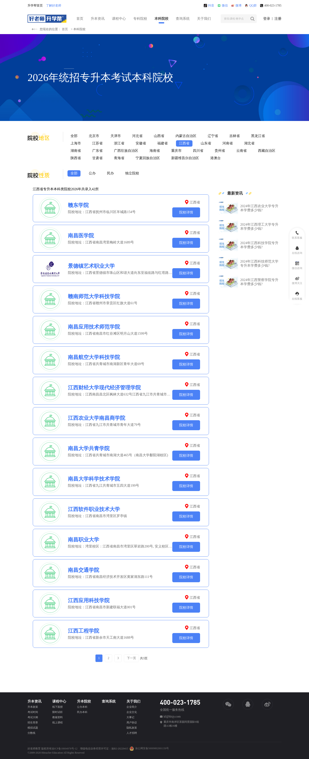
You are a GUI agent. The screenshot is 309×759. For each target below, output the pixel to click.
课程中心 (119, 18)
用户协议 (132, 722)
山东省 (206, 143)
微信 (222, 5)
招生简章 (33, 722)
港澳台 (215, 158)
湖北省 (249, 143)
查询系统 (183, 18)
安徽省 (141, 143)
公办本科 (82, 706)
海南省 (155, 150)
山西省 (159, 136)
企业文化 (132, 712)
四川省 (198, 150)
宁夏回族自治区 (148, 158)
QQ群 (250, 5)
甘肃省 (97, 158)
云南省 (241, 150)
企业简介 (132, 706)
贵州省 (220, 150)
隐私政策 (132, 727)
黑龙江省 (258, 136)
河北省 (137, 136)
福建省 (162, 143)
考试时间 (33, 712)
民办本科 (82, 712)
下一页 (131, 658)
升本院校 (84, 701)
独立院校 (132, 173)
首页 (79, 18)
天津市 (115, 136)
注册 (277, 18)
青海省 (119, 158)
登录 (266, 18)
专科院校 (140, 18)
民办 (110, 173)
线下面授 (57, 706)
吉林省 (234, 136)
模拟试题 (33, 727)
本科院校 (161, 18)
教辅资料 (57, 717)
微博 (236, 5)
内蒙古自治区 (186, 136)
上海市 (76, 143)
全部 (74, 136)
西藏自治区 (266, 150)
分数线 (31, 732)
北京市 (94, 136)
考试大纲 (33, 717)
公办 (92, 173)
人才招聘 (132, 732)
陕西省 (76, 158)
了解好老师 (53, 5)
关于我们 (204, 18)
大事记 (130, 717)
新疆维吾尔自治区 (185, 158)
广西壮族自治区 (126, 150)
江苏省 (97, 143)
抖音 (209, 5)
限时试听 (57, 712)
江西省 (184, 143)
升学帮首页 (35, 5)
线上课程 (57, 722)
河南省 (227, 143)
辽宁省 (213, 136)
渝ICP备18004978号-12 (64, 748)
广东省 (97, 150)
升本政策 (33, 706)
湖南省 (76, 150)
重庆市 (176, 150)
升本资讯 (98, 18)
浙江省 (119, 143)
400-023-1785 (270, 5)
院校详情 (186, 212)
